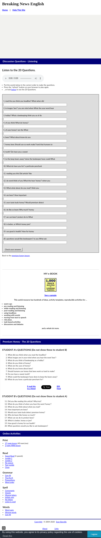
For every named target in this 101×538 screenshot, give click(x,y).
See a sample (50, 295)
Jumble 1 (8, 458)
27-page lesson (11, 443)
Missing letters (11, 495)
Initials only (9, 497)
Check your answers (13, 249)
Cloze (7, 467)
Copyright (38, 522)
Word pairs (9, 510)
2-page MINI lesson (13, 445)
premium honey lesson (21, 255)
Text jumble (9, 465)
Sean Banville (61, 522)
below (13, 89)
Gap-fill (8, 475)
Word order (9, 482)
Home (5, 10)
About (44, 528)
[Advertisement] (50, 35)
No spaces (9, 463)
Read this (7, 536)
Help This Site (18, 10)
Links (56, 528)
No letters (9, 499)
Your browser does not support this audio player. (23, 78)
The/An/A (9, 478)
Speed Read (9, 456)
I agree (94, 534)
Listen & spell (10, 502)
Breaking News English (23, 4)
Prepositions (10, 480)
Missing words (10, 512)
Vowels (8, 493)
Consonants (9, 490)
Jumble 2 (8, 460)
